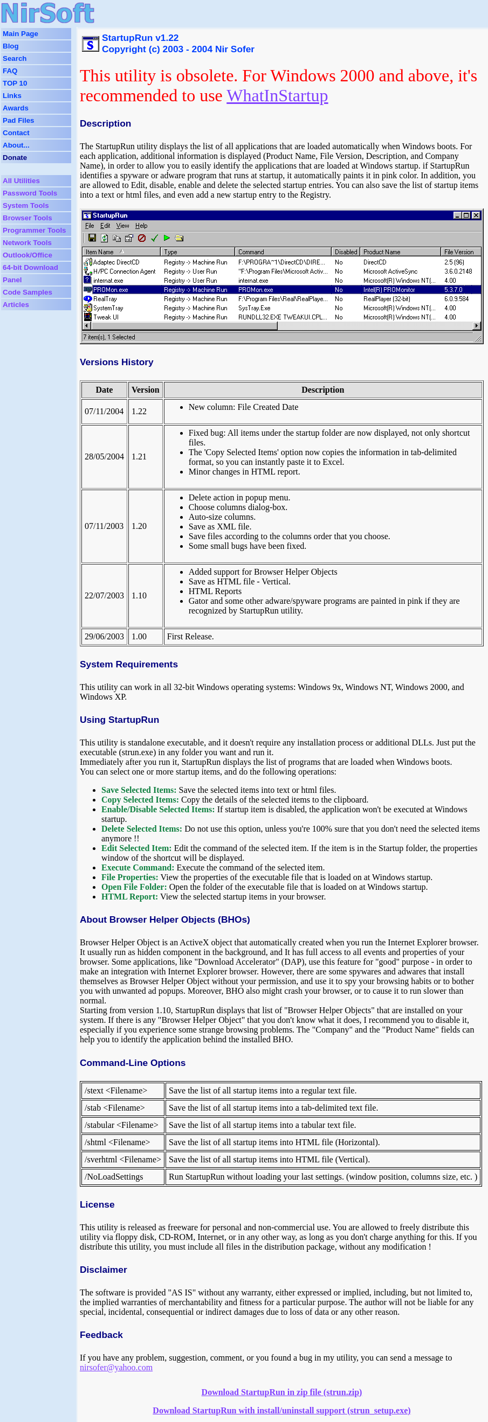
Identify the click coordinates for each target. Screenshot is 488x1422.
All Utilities (21, 181)
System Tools (26, 205)
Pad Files (19, 120)
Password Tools (30, 193)
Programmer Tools (34, 230)
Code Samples (27, 292)
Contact (16, 133)
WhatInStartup (277, 95)
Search (14, 58)
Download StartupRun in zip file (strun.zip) (282, 1392)
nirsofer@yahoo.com (116, 1367)
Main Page (20, 34)
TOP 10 (15, 83)
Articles (16, 305)
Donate (15, 158)
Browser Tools (27, 218)
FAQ (10, 71)
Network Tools (27, 243)
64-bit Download (30, 267)
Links (12, 96)
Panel (12, 280)
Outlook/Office (27, 255)
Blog (11, 46)
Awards (16, 108)
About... (16, 145)
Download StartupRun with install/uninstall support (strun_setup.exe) (281, 1410)
